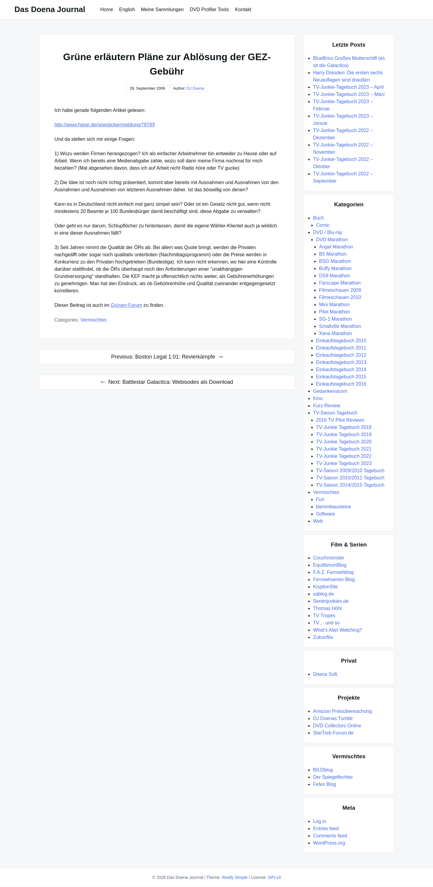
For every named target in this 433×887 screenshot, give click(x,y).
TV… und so (326, 622)
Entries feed (326, 828)
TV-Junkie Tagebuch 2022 (344, 456)
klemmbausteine (333, 506)
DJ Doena (195, 88)
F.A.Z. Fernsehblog (333, 572)
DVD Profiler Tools (209, 9)
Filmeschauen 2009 (340, 290)
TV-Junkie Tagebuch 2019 (344, 434)
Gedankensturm (330, 391)
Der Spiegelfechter (333, 777)
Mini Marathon (334, 304)
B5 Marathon (333, 254)
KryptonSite (325, 586)
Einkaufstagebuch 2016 (341, 384)
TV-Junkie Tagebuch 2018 (344, 427)
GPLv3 (274, 877)
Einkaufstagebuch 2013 (341, 362)
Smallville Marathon (340, 326)
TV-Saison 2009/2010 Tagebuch (350, 470)
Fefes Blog (324, 784)
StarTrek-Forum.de (333, 732)
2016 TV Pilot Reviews (340, 420)
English (127, 9)
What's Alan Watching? (337, 630)
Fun (320, 499)
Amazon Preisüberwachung (342, 711)
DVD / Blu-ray (327, 232)
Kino (318, 398)
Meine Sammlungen (162, 9)
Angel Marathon (336, 246)
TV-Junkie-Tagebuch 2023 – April (348, 87)
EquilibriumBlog (329, 565)
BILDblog (323, 769)
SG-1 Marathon (335, 319)
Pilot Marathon (334, 311)
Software (325, 513)
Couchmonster (328, 557)
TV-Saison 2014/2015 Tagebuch (350, 485)
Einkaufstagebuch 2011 (341, 347)
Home (106, 9)
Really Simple (235, 877)
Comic (323, 225)
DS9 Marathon (334, 275)
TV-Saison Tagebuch (335, 412)
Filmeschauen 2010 (340, 297)
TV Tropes (324, 615)
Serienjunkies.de (331, 601)
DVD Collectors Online (337, 725)
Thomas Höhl (327, 608)
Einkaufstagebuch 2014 (341, 369)
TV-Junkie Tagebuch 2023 (344, 463)
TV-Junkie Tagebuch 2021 (344, 448)
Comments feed (330, 835)
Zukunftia (323, 637)
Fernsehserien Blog (334, 579)
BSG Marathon (335, 261)
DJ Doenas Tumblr (333, 718)
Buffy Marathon (335, 268)
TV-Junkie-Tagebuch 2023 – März (349, 94)
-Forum (126, 305)
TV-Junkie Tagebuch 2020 (344, 441)
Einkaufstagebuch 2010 (341, 340)
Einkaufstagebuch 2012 (341, 355)
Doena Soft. (326, 674)
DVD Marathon (332, 239)
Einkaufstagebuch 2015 (341, 376)
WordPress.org (329, 842)
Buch (318, 217)
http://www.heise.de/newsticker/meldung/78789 (104, 124)
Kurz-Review (326, 405)
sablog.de (323, 593)
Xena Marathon (335, 333)
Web (318, 521)
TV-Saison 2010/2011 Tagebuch (350, 477)
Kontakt (243, 9)
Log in (319, 821)
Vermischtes (93, 319)
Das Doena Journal (49, 9)
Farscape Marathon (340, 282)
